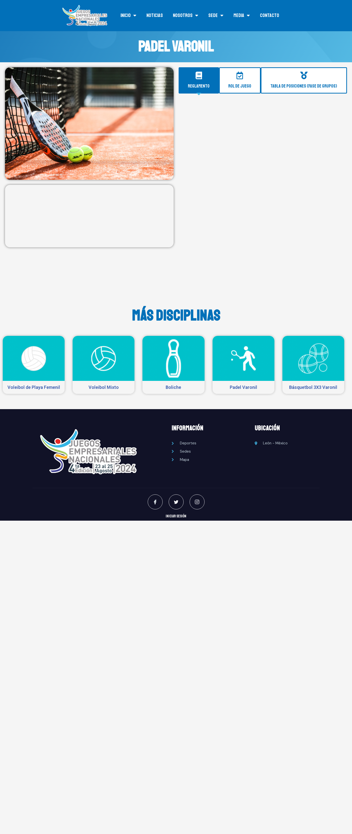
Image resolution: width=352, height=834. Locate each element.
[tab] (199, 80)
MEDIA (242, 16)
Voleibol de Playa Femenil (33, 387)
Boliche (173, 387)
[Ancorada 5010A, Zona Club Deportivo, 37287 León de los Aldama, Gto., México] (89, 216)
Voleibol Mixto (104, 387)
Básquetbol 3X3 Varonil (313, 387)
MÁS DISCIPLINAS (176, 315)
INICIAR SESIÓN (176, 516)
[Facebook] (155, 501)
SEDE (216, 16)
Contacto (269, 15)
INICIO (128, 16)
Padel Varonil (243, 387)
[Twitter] (176, 501)
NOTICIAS (154, 15)
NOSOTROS (185, 16)
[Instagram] (197, 501)
